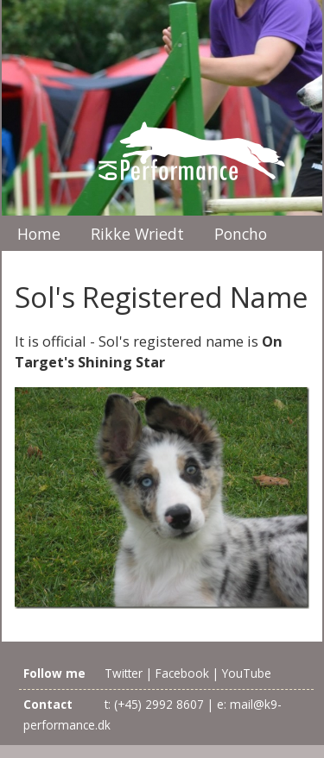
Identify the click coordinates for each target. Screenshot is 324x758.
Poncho (240, 233)
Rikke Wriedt (137, 233)
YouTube (246, 673)
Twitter (124, 673)
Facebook (182, 673)
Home (38, 233)
